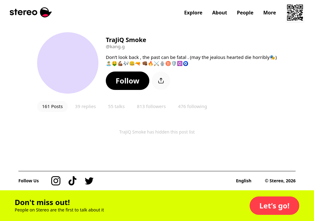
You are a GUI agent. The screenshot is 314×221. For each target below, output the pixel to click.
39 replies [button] (85, 106)
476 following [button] (192, 106)
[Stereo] (31, 12)
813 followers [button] (151, 106)
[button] (127, 81)
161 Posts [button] (52, 106)
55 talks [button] (116, 106)
